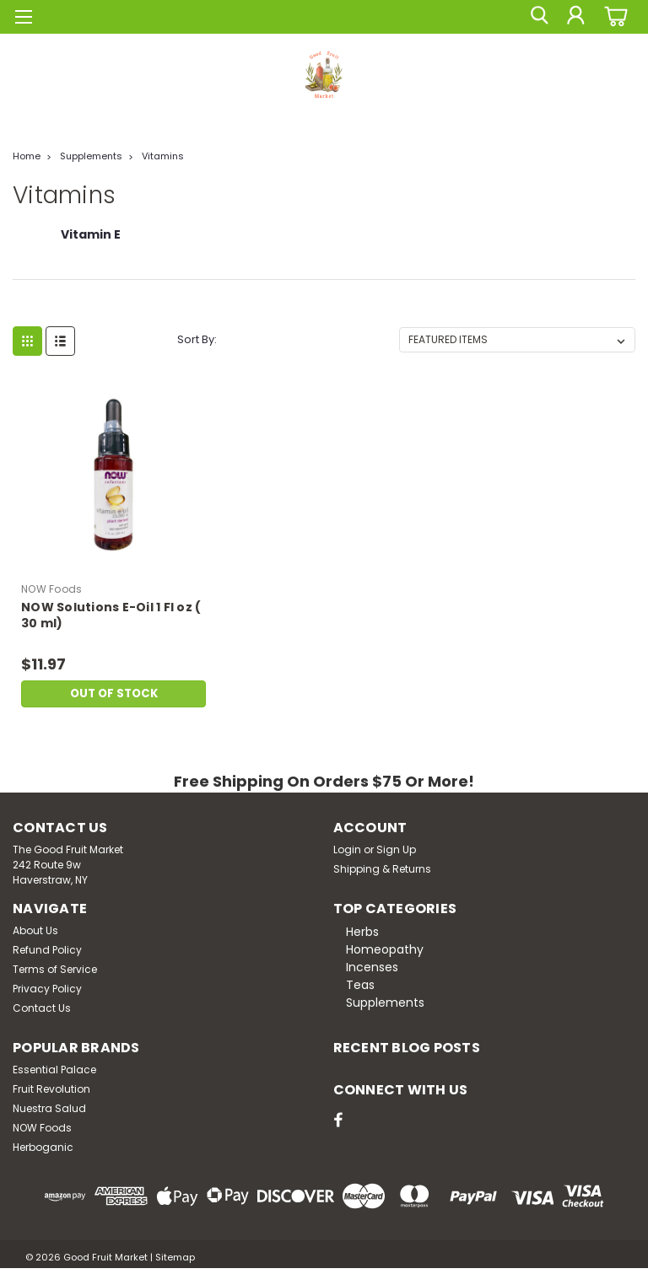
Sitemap (175, 1257)
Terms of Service (55, 969)
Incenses (372, 967)
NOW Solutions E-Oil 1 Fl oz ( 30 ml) (111, 615)
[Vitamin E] (91, 243)
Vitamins (163, 156)
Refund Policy (47, 950)
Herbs (362, 931)
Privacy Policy (47, 988)
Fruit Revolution (51, 1089)
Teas (360, 984)
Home (26, 156)
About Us (35, 930)
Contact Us (42, 1008)
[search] (537, 17)
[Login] (575, 17)
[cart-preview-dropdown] (613, 16)
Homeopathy (385, 949)
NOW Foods (42, 1128)
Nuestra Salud (49, 1108)
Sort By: (197, 339)
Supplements (91, 156)
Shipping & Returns (382, 869)
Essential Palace (54, 1069)
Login (347, 849)
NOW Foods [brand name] (51, 589)
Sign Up (396, 849)
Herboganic (43, 1147)
